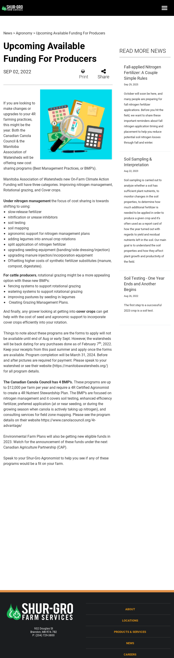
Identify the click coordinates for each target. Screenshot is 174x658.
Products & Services (130, 632)
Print (83, 74)
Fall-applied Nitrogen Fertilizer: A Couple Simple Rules (142, 72)
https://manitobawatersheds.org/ (80, 365)
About (130, 609)
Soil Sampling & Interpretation (138, 161)
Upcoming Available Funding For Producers (70, 33)
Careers (130, 654)
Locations (130, 620)
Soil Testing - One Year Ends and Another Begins (144, 283)
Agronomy (24, 33)
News (7, 33)
